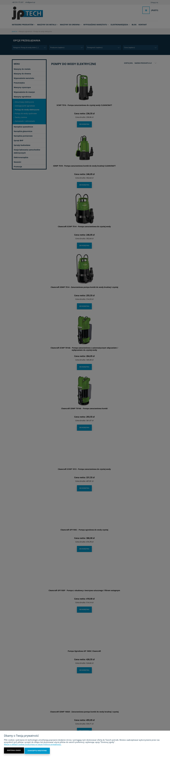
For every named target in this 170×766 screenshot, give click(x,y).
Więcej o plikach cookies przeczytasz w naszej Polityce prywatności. (32, 745)
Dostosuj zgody (14, 751)
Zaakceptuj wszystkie (37, 751)
